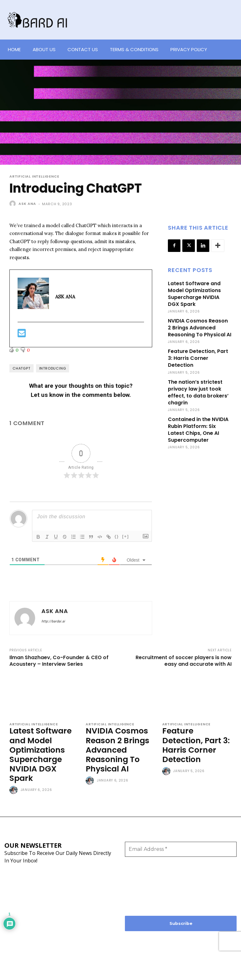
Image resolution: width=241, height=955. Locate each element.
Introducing (52, 368)
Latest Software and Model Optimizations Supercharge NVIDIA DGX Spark (199, 293)
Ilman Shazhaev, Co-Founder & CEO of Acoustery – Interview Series (59, 661)
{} (117, 536)
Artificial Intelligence (34, 176)
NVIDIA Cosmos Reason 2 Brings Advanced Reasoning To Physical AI (199, 326)
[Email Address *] (181, 833)
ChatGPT (21, 368)
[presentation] (150, 870)
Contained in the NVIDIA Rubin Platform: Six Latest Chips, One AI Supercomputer (198, 424)
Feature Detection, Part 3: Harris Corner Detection (197, 355)
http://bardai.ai (53, 621)
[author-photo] (14, 775)
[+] (125, 536)
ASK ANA (27, 203)
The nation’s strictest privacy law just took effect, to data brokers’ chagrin (197, 388)
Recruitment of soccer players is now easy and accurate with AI (184, 661)
